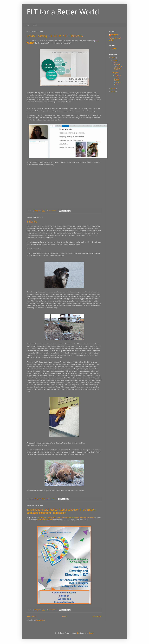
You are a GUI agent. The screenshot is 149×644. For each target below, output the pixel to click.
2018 (113, 58)
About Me (114, 49)
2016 (113, 91)
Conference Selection (45, 520)
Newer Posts (31, 616)
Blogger (91, 633)
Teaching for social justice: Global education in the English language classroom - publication (61, 511)
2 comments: (51, 499)
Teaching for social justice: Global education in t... (116, 80)
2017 (113, 89)
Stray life (32, 221)
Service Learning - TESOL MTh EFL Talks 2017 (55, 36)
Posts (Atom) (40, 620)
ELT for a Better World (63, 12)
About (35, 25)
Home (27, 25)
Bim (78, 633)
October (116, 60)
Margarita (114, 35)
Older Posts (97, 616)
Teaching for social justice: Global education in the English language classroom (65, 518)
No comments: (51, 211)
